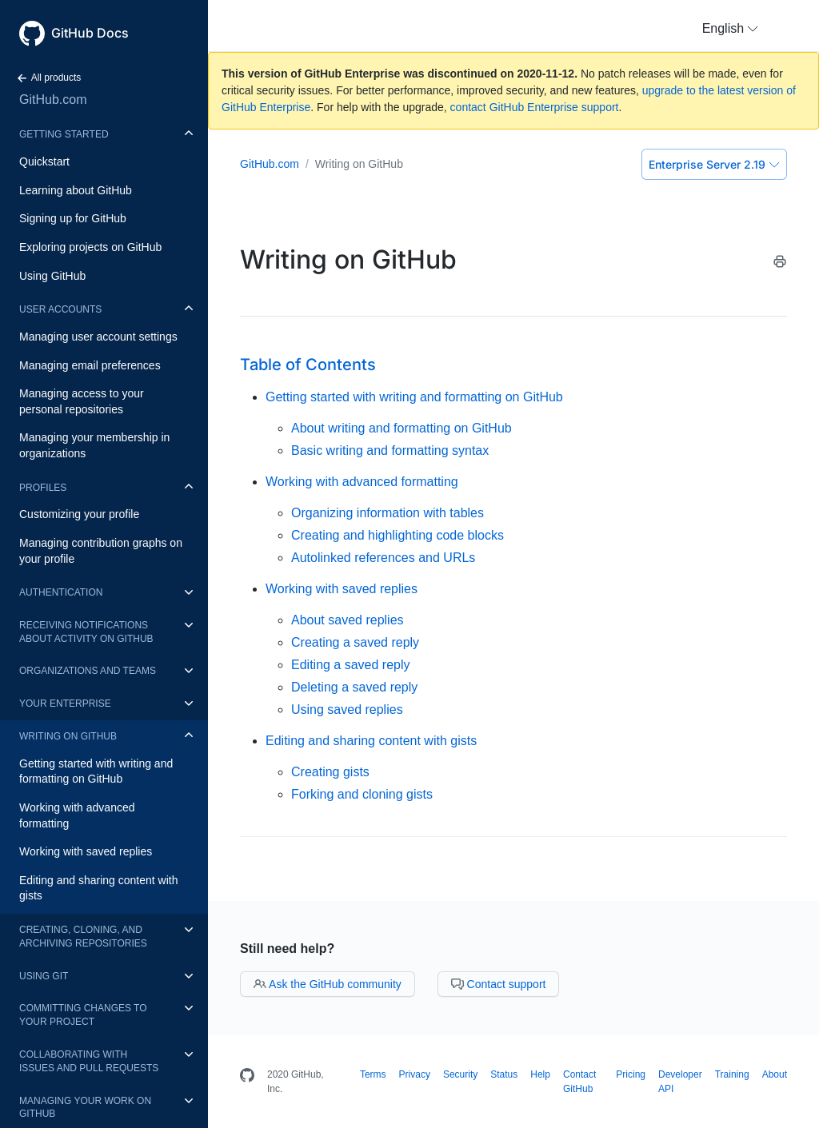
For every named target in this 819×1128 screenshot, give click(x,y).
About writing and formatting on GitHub (401, 428)
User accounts (60, 309)
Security (460, 1074)
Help (540, 1074)
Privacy (414, 1074)
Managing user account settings (98, 336)
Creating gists (330, 772)
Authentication (60, 592)
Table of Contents (308, 364)
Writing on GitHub (68, 736)
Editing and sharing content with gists (98, 888)
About (774, 1074)
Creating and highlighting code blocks (397, 535)
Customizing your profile (79, 514)
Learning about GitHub (75, 190)
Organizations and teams (87, 670)
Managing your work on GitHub (85, 1107)
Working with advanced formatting (76, 815)
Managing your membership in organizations (94, 445)
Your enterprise (65, 703)
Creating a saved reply (355, 642)
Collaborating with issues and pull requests (88, 1061)
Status (503, 1074)
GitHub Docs (90, 33)
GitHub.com (52, 99)
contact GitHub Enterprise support (534, 107)
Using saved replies (347, 709)
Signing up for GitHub (72, 218)
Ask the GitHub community (328, 984)
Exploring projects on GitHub (90, 247)
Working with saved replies (85, 851)
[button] (730, 29)
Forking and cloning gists (362, 794)
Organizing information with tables (387, 513)
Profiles (42, 487)
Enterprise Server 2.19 (714, 164)
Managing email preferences (90, 365)
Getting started (64, 134)
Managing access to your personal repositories (81, 401)
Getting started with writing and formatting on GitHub (96, 771)
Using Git (43, 976)
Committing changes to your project (83, 1014)
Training (732, 1074)
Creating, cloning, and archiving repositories (83, 936)
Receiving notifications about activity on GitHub (86, 632)
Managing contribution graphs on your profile (100, 550)
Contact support (498, 984)
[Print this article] (780, 264)
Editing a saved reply (350, 665)
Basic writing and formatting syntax (390, 450)
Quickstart (44, 161)
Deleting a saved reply (354, 687)
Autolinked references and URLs (383, 557)
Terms (373, 1074)
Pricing (630, 1074)
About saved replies (347, 620)
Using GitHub (52, 275)
